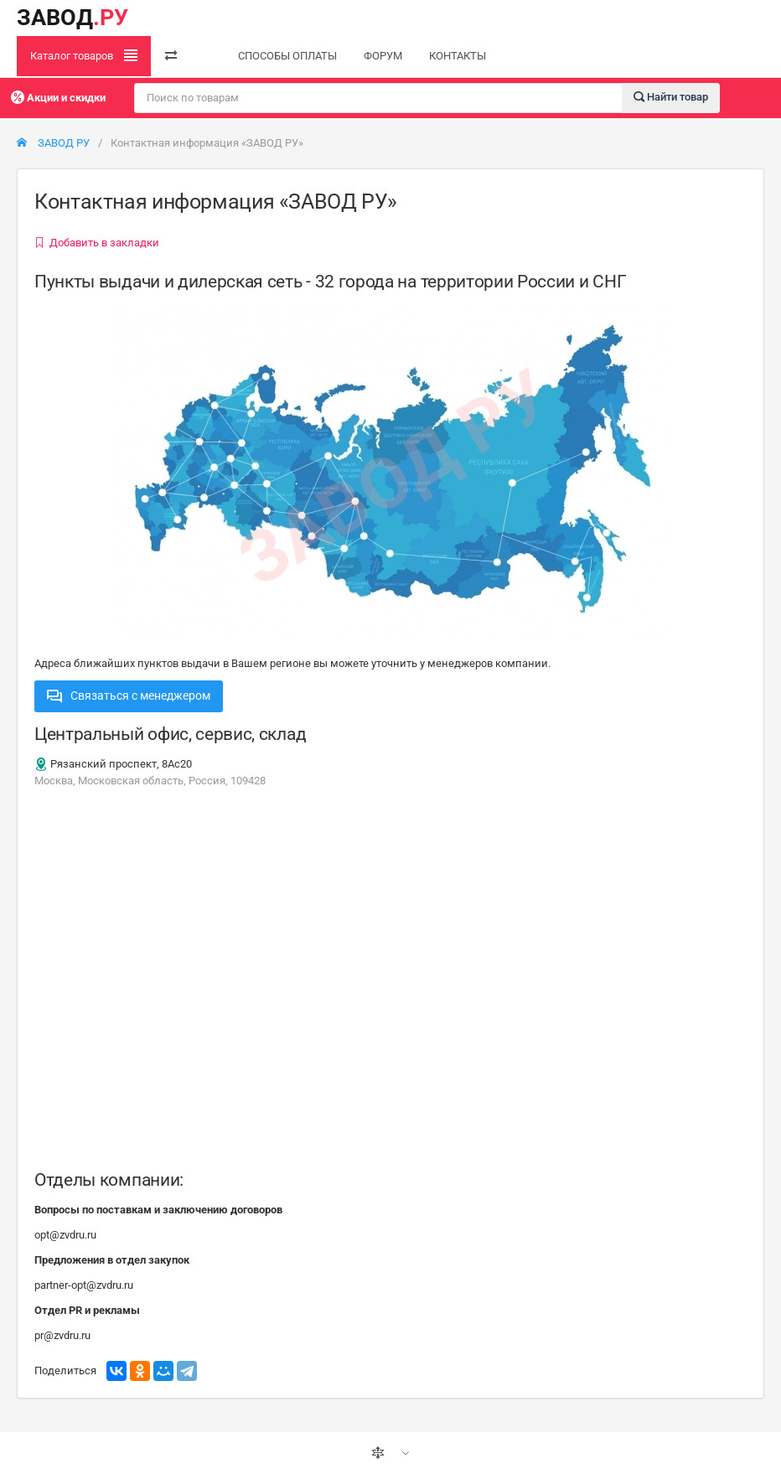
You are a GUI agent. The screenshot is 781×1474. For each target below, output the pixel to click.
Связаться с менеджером (128, 695)
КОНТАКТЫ (457, 55)
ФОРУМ (383, 55)
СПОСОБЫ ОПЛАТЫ (287, 55)
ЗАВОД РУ (53, 143)
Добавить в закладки (96, 242)
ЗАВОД (72, 17)
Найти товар (671, 97)
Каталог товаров (83, 55)
